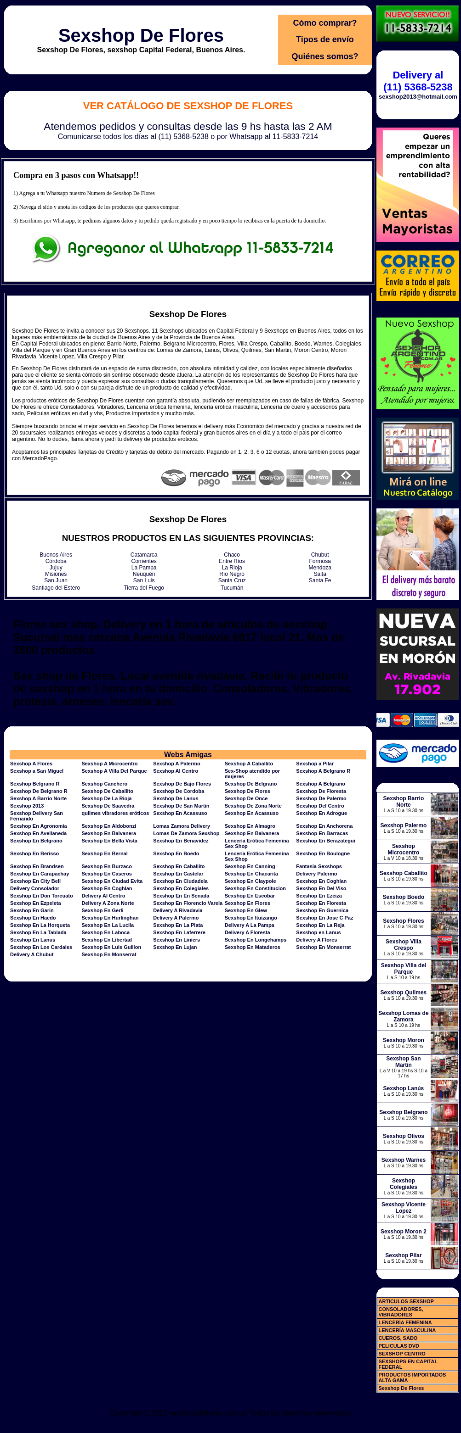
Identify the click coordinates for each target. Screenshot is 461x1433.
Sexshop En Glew (246, 910)
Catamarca (144, 555)
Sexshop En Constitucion (255, 888)
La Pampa (144, 567)
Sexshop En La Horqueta (40, 925)
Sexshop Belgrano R (35, 783)
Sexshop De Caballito (107, 791)
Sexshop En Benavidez (180, 840)
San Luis (144, 580)
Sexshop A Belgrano (320, 783)
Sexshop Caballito (403, 873)
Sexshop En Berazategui (325, 840)
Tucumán (232, 588)
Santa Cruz (232, 580)
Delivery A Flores (316, 939)
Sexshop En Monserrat (323, 947)
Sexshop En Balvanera (109, 833)
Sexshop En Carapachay (39, 873)
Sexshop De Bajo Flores (182, 783)
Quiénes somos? (324, 56)
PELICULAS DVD (398, 1346)
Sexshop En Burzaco (107, 866)
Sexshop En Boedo (176, 853)
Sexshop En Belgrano (36, 840)
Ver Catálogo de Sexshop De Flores (188, 106)
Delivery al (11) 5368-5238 (417, 81)
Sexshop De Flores (141, 35)
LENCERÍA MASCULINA (407, 1330)
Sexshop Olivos (403, 1136)
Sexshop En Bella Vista (109, 840)
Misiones (56, 574)
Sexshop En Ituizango (251, 917)
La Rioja (232, 567)
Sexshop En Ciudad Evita (112, 881)
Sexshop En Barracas (322, 833)
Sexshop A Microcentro (110, 763)
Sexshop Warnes (403, 1160)
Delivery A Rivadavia (177, 910)
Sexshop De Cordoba (178, 791)
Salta (320, 574)
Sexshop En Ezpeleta (35, 903)
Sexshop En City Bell (35, 881)
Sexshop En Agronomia (38, 826)
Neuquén (144, 574)
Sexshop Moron (403, 1040)
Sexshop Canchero (105, 783)
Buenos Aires (56, 555)
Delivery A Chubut (32, 954)
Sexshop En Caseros (107, 873)
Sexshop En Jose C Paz (324, 917)
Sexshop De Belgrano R (39, 791)
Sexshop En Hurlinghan (110, 917)
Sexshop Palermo (404, 825)
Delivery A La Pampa (249, 925)
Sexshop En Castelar (178, 873)
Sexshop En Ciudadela (180, 881)
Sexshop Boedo (404, 897)
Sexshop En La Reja (320, 925)
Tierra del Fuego (144, 588)
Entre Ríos (232, 561)
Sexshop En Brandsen (37, 866)
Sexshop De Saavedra (108, 806)
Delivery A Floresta (247, 932)
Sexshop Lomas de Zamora (403, 1016)
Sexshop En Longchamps (255, 939)
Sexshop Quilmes (404, 992)
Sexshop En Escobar (250, 895)
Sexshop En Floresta (321, 903)
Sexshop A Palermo (176, 763)
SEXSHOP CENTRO (402, 1353)
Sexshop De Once (246, 798)
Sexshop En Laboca (106, 932)
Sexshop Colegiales (403, 1183)
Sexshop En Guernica (322, 910)
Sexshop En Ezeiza (319, 895)
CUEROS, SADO (397, 1338)
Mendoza (320, 567)
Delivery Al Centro (103, 895)
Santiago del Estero (56, 588)
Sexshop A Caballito (249, 763)
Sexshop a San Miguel (36, 771)
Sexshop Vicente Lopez (403, 1207)
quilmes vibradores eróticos (115, 813)
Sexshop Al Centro (175, 771)
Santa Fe (320, 580)
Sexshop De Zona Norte (253, 806)
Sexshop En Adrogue (321, 813)
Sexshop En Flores (247, 903)
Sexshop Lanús (403, 1088)
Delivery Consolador (34, 888)
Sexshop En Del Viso (321, 888)
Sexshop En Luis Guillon (112, 947)
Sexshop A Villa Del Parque (114, 771)
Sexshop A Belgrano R (323, 771)
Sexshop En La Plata (178, 925)
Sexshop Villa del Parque (403, 968)
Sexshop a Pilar (315, 763)
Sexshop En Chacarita (251, 873)
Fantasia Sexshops (319, 866)
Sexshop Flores (403, 921)
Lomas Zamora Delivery (181, 826)
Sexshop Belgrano (403, 1112)
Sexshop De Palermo (321, 798)
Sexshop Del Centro (320, 806)
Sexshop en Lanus (318, 932)
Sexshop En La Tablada (38, 932)
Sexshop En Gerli (103, 910)
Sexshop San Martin (403, 1061)
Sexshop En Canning (250, 866)
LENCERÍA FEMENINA (405, 1322)
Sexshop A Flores (31, 763)
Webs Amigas (188, 754)
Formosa (320, 561)
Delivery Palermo (316, 873)
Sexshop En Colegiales (181, 888)
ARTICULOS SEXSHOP (405, 1301)
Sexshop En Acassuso (180, 813)
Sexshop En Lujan (175, 947)
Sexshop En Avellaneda (38, 833)
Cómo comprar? (325, 23)
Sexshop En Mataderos (252, 947)
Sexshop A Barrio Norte (38, 798)
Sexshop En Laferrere (179, 932)
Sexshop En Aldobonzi (109, 826)
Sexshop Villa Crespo (403, 944)
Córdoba (56, 561)
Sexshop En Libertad (107, 939)
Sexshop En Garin (32, 910)
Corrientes (144, 561)
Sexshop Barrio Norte (403, 801)
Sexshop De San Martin (181, 806)
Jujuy (56, 567)
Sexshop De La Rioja (107, 798)
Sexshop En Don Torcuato (41, 895)
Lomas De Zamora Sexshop (186, 833)
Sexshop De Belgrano (251, 783)
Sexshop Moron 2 (404, 1231)
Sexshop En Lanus (32, 939)
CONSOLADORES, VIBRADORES (400, 1311)
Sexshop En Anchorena (324, 826)
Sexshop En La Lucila (108, 925)
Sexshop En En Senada (181, 895)
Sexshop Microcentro (404, 849)
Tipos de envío (325, 39)
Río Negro (232, 574)
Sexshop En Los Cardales (41, 947)
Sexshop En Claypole (250, 881)
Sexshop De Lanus (175, 798)
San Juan (56, 580)
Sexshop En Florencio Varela (187, 903)
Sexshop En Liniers (176, 939)
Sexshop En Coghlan (321, 881)
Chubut (320, 555)
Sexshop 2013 (27, 806)
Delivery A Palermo (176, 917)
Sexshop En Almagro (250, 826)
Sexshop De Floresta (321, 791)
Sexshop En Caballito (179, 866)
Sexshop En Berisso (34, 853)
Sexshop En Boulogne (323, 853)
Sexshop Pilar (403, 1255)
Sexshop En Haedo (33, 917)
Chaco (232, 555)
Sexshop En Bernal (105, 853)
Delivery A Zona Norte (108, 903)
